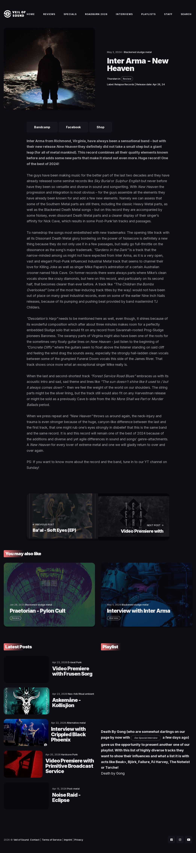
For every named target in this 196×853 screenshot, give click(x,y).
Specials (70, 15)
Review (127, 81)
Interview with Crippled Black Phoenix (58, 733)
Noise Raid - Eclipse (64, 795)
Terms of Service (52, 837)
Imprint (68, 837)
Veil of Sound (21, 837)
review (15, 619)
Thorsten (112, 80)
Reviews (49, 15)
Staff (168, 15)
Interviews (124, 15)
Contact (34, 837)
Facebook (73, 129)
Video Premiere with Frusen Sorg (65, 672)
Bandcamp (42, 129)
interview (113, 619)
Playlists (148, 15)
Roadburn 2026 (96, 15)
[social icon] (170, 837)
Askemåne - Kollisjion (67, 703)
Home (31, 15)
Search (186, 15)
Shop (100, 129)
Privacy (78, 837)
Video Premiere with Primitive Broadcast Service (65, 764)
